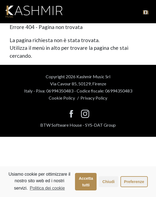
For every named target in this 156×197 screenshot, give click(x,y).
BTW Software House (61, 125)
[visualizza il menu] (146, 11)
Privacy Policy (93, 97)
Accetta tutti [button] (86, 181)
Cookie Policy (62, 97)
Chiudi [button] (108, 181)
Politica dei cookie (47, 188)
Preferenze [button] (134, 181)
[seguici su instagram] (85, 114)
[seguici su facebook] (71, 114)
